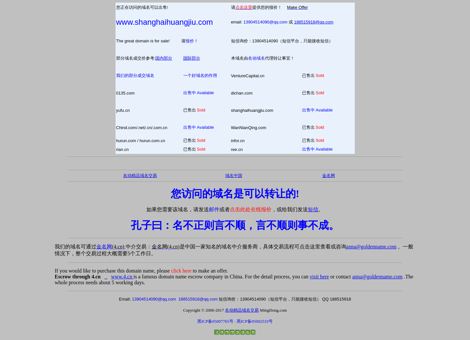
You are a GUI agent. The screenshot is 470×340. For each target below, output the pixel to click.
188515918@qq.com (313, 22)
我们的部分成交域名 (135, 75)
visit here (319, 276)
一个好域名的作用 (200, 75)
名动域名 (256, 58)
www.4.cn (122, 276)
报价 (190, 40)
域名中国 (233, 175)
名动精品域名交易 (140, 175)
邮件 (214, 209)
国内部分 (163, 58)
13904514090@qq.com (265, 22)
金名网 (111, 246)
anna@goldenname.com (371, 246)
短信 (313, 209)
